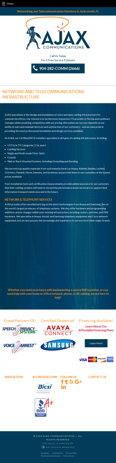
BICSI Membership (15, 397)
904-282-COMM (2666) (59, 68)
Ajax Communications (59, 436)
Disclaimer (45, 453)
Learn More (96, 343)
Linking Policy (57, 453)
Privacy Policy (71, 453)
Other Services (13, 393)
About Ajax (11, 385)
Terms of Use (68, 456)
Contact (9, 405)
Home (8, 381)
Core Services (12, 389)
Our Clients (11, 401)
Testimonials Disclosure (51, 456)
